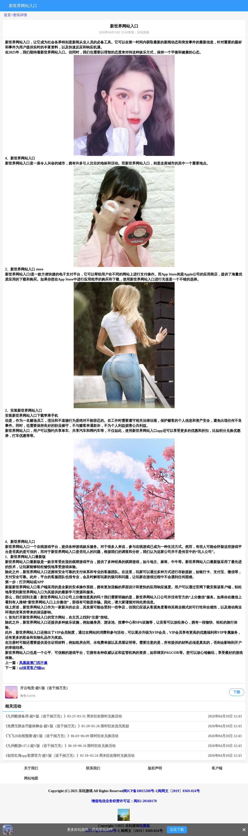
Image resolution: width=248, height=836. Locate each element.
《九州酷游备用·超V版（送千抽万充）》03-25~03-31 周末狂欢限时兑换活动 (124, 716)
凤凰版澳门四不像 (33, 663)
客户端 (217, 768)
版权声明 (155, 768)
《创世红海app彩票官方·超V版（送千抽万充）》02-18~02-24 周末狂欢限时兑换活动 (124, 756)
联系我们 (93, 768)
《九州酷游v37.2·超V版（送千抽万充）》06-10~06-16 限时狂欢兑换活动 (124, 746)
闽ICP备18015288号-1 (140, 791)
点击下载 (177, 829)
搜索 (191, 6)
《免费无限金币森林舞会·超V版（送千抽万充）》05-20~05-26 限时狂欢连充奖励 (124, 726)
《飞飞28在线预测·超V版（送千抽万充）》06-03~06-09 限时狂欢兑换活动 (124, 736)
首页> (8, 15)
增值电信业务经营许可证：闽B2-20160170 (124, 801)
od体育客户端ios (32, 668)
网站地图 (31, 778)
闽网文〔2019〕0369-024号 (179, 791)
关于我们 (31, 768)
